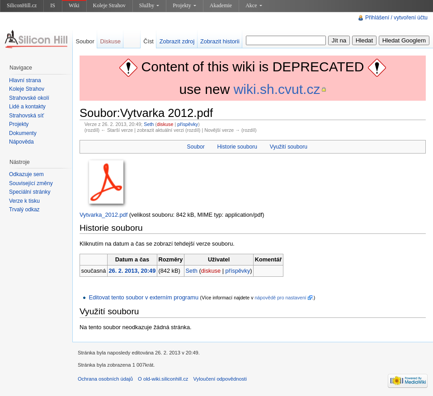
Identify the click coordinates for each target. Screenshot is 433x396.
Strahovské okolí (29, 98)
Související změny (31, 183)
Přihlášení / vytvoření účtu (396, 17)
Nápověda (21, 142)
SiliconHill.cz (22, 5)
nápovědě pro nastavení (280, 297)
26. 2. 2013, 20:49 (131, 270)
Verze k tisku (24, 201)
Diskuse (110, 41)
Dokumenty (23, 133)
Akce (253, 5)
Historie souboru (237, 147)
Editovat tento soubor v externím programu (143, 297)
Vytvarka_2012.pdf (103, 214)
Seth (149, 124)
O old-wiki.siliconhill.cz (163, 379)
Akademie (221, 5)
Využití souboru (288, 147)
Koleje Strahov (109, 5)
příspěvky (187, 124)
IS (52, 5)
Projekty (184, 5)
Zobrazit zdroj (177, 41)
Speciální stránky (29, 192)
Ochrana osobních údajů (105, 379)
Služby (149, 5)
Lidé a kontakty (27, 106)
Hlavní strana (25, 80)
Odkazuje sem (26, 174)
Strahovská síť (26, 115)
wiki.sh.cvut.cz (277, 89)
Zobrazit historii (220, 41)
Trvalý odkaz (24, 209)
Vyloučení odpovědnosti (220, 379)
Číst (148, 41)
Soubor (196, 147)
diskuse (165, 124)
